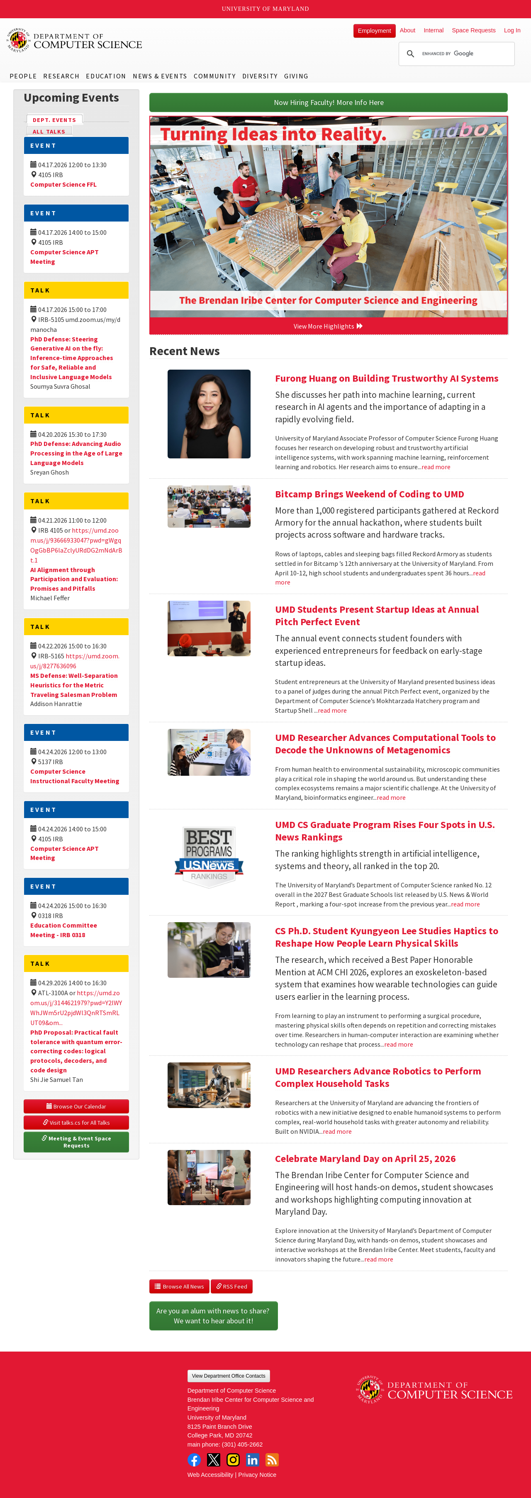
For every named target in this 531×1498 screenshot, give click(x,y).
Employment (374, 30)
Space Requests (474, 30)
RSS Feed (231, 1286)
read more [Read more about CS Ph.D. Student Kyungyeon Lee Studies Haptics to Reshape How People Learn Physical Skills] (398, 1044)
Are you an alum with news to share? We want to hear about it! (213, 1315)
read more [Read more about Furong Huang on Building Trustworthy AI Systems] (436, 467)
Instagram (233, 1459)
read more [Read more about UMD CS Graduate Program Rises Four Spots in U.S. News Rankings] (465, 904)
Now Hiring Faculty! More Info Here (329, 102)
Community (215, 76)
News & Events (160, 76)
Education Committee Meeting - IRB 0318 (63, 930)
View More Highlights (328, 326)
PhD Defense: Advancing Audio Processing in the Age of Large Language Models (76, 453)
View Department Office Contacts (229, 1376)
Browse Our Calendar (76, 1106)
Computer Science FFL (63, 184)
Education (106, 76)
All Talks (49, 131)
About (408, 30)
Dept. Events (58, 119)
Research (61, 76)
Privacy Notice (257, 1474)
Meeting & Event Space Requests (76, 1142)
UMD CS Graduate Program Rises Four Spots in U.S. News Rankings (385, 830)
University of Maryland (265, 9)
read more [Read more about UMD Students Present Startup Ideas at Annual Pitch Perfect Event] (332, 710)
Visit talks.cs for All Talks (76, 1122)
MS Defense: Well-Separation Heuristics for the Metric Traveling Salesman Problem (74, 685)
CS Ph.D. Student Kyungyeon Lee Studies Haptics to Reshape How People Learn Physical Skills (386, 937)
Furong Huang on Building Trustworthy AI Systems (387, 378)
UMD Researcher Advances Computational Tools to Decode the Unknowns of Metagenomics (385, 743)
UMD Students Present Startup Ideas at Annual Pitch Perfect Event (377, 615)
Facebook (194, 1459)
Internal (433, 30)
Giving (296, 76)
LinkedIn (252, 1459)
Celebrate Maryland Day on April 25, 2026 (365, 1158)
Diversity (260, 76)
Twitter (213, 1459)
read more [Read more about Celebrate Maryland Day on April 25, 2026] (378, 1259)
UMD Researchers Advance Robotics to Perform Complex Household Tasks (378, 1077)
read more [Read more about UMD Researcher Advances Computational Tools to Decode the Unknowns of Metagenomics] (391, 797)
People (23, 76)
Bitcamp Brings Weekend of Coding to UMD (369, 493)
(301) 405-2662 (242, 1444)
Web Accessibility (211, 1474)
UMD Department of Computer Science (74, 40)
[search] (455, 54)
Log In (512, 30)
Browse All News (179, 1286)
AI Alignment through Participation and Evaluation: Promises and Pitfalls (74, 579)
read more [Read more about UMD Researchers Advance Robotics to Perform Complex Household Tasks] (337, 1131)
